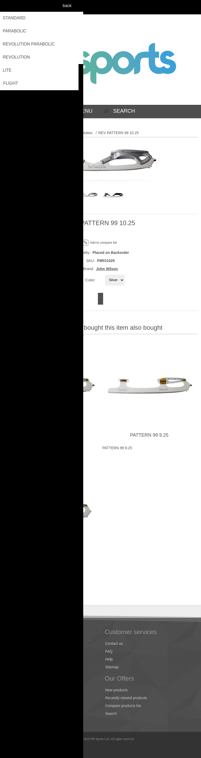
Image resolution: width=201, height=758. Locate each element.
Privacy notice (18, 651)
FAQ (109, 651)
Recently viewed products (126, 698)
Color (90, 279)
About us (14, 667)
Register (183, 7)
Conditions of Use (21, 659)
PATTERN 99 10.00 (51, 435)
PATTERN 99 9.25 (149, 435)
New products (116, 690)
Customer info (18, 690)
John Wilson (107, 269)
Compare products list (123, 706)
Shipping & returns (22, 643)
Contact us (114, 643)
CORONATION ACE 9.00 (51, 561)
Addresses (16, 698)
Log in (193, 7)
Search (111, 713)
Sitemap (112, 667)
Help (109, 659)
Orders (13, 706)
